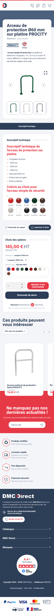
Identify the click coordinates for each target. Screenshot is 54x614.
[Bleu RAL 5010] (9, 269)
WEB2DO (47, 582)
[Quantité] (15, 285)
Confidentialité (38, 588)
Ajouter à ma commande (38, 286)
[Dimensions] (17, 260)
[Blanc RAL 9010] (44, 269)
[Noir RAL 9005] (26, 269)
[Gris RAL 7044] (40, 269)
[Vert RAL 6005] (22, 269)
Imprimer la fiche (40, 227)
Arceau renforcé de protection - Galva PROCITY (22, 386)
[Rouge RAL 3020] (13, 269)
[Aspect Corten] (9, 273)
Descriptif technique (27, 126)
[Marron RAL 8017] (35, 269)
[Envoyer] (42, 425)
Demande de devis (27, 295)
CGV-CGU (28, 588)
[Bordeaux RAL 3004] (31, 269)
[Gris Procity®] (17, 269)
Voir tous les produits (15, 331)
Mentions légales (16, 588)
